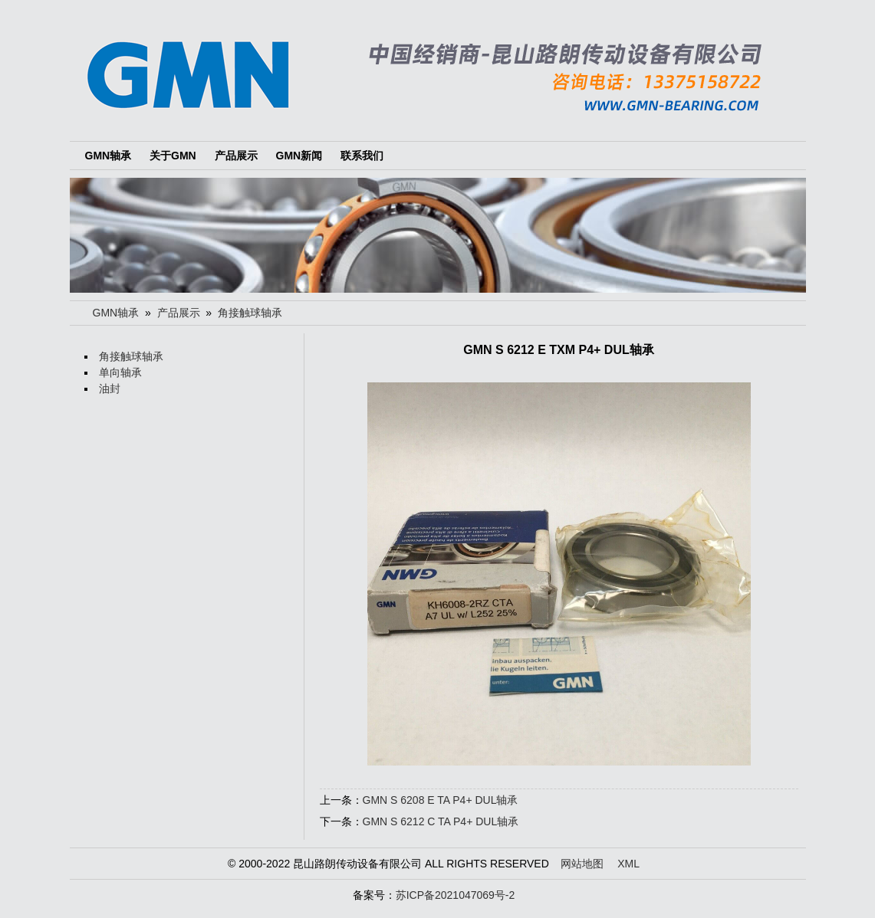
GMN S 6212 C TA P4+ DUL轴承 (441, 821)
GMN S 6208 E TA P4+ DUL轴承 (440, 800)
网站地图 (582, 863)
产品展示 (236, 155)
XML (628, 863)
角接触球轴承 (250, 313)
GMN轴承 (108, 155)
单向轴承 (120, 372)
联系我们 (361, 155)
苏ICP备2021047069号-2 (455, 895)
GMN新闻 (299, 155)
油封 (109, 388)
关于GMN (173, 155)
